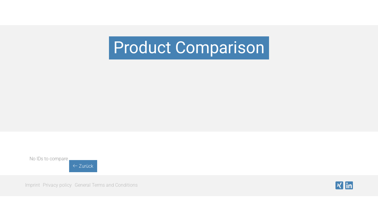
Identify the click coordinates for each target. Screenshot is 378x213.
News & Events (323, 19)
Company (275, 19)
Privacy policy (57, 185)
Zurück (83, 166)
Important (232, 19)
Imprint (32, 185)
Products (127, 19)
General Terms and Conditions (106, 185)
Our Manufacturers (179, 19)
